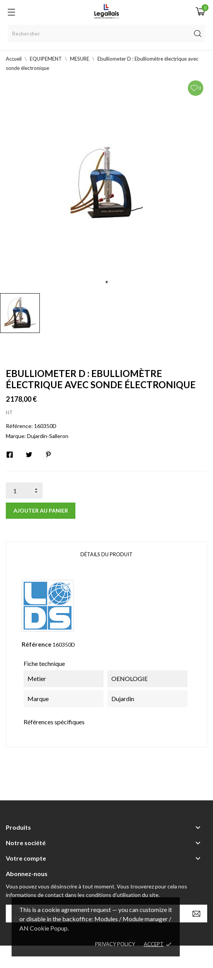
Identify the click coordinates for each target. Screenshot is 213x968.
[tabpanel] (106, 182)
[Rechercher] (106, 33)
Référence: (19, 426)
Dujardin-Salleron (47, 436)
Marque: (16, 436)
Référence (36, 644)
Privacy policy (115, 944)
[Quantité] (24, 490)
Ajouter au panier (41, 510)
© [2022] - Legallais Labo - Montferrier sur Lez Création (92, 956)
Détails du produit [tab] (106, 554)
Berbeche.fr (173, 956)
